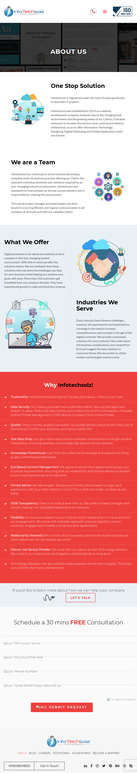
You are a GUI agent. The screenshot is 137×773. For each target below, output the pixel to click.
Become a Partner (106, 753)
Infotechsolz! (75, 385)
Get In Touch (49, 766)
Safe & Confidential (121, 699)
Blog (33, 753)
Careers (45, 753)
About (22, 753)
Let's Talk (80, 598)
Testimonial (61, 753)
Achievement (81, 753)
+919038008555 (19, 766)
